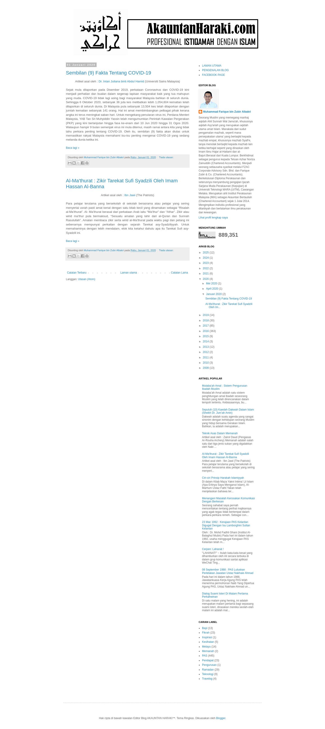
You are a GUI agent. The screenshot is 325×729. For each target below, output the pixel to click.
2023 (206, 263)
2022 (206, 268)
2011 (206, 357)
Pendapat (208, 660)
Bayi (204, 628)
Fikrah (205, 632)
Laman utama (129, 272)
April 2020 (212, 288)
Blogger (220, 718)
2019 (206, 315)
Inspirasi (207, 637)
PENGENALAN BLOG (215, 70)
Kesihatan (208, 641)
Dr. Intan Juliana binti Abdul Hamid (121, 81)
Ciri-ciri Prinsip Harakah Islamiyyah (223, 477)
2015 (206, 336)
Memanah (208, 651)
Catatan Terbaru (76, 272)
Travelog (207, 678)
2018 (206, 320)
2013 (206, 346)
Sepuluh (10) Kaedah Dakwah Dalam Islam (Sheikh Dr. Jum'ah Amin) (228, 411)
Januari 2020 (214, 294)
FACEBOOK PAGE (213, 75)
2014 (206, 341)
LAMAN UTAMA (211, 65)
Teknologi (208, 674)
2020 (206, 279)
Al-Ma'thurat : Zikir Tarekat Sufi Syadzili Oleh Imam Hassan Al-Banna (225, 455)
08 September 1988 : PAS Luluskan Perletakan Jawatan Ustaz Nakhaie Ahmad (227, 571)
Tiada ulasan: (166, 157)
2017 (206, 325)
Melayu (206, 646)
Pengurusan (209, 664)
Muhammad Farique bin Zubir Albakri (227, 111)
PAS (204, 655)
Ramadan (208, 669)
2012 (206, 352)
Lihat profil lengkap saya (213, 217)
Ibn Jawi (129, 195)
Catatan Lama (179, 272)
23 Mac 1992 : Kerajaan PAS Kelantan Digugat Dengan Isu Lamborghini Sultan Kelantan (226, 525)
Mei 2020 (212, 283)
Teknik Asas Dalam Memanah (220, 433)
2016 (206, 331)
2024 (206, 257)
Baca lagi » (72, 147)
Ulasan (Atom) (86, 279)
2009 (206, 367)
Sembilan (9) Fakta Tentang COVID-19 (108, 73)
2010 (206, 362)
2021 (206, 273)
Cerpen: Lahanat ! (213, 549)
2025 (206, 252)
